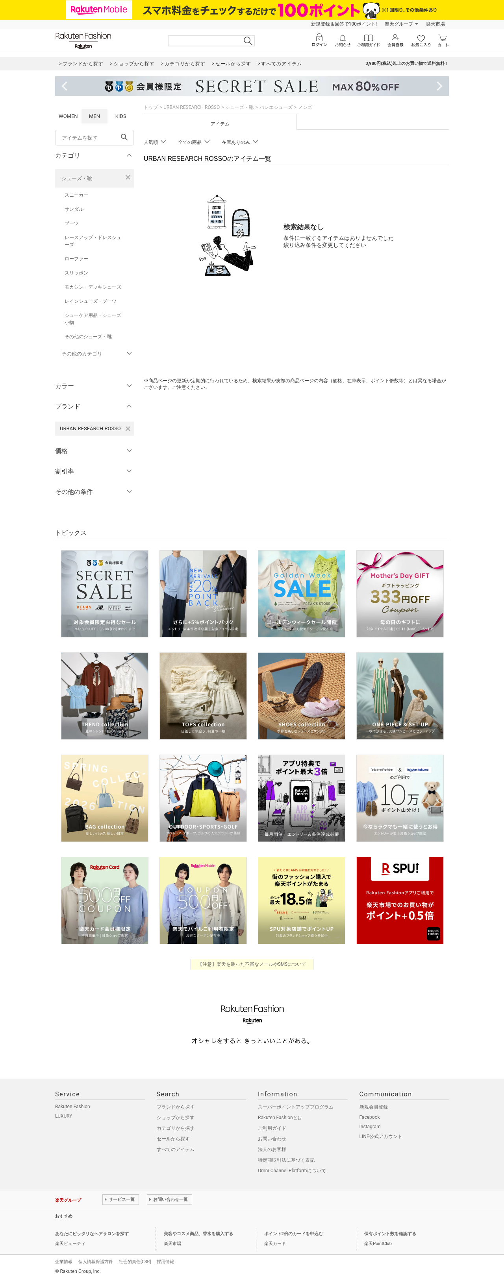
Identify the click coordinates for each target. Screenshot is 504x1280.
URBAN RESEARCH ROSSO (191, 107)
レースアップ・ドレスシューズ (93, 241)
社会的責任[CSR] (135, 1261)
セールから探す (173, 1139)
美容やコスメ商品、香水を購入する (198, 1233)
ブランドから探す (176, 1107)
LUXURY (63, 1116)
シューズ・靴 (76, 178)
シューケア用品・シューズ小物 (93, 319)
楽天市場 (435, 24)
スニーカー (76, 195)
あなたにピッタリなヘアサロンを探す (92, 1233)
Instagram (370, 1126)
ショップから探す (176, 1117)
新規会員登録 (373, 1107)
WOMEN (68, 116)
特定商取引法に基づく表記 (286, 1160)
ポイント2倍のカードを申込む (293, 1233)
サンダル (74, 209)
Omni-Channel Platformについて (292, 1170)
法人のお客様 (272, 1149)
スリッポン (76, 273)
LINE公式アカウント (380, 1136)
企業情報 (63, 1261)
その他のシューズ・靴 (88, 336)
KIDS (120, 116)
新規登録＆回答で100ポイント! (344, 24)
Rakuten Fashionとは (280, 1117)
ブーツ (72, 223)
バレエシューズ (276, 107)
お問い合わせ (272, 1139)
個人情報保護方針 (95, 1261)
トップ (151, 107)
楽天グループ (399, 24)
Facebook (369, 1117)
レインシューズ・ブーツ (91, 301)
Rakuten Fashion (72, 1106)
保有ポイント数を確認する (390, 1233)
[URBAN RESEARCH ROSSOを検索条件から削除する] (128, 429)
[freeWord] (94, 137)
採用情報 (165, 1261)
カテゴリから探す (176, 1128)
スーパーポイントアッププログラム (296, 1107)
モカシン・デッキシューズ (93, 287)
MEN (94, 116)
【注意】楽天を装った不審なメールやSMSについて (252, 964)
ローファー (76, 259)
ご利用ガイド (272, 1128)
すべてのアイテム (176, 1149)
